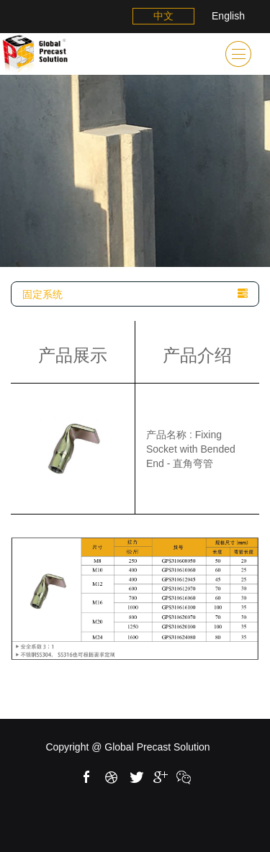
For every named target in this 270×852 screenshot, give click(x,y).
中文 (163, 16)
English (228, 16)
